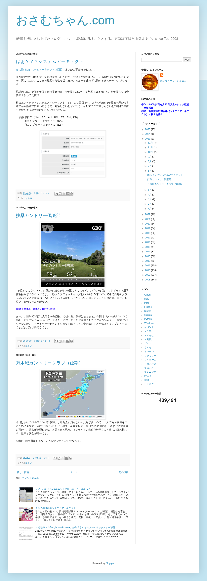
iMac (146, 303)
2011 (148, 265)
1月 (150, 208)
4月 (150, 194)
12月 (151, 142)
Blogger (110, 563)
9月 (150, 156)
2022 (148, 214)
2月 (150, 203)
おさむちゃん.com (65, 20)
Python (148, 319)
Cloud (147, 294)
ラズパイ (149, 367)
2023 (148, 138)
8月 (150, 161)
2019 (148, 228)
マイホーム (150, 359)
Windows (149, 323)
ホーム (73, 472)
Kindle (147, 311)
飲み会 (147, 376)
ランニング (150, 371)
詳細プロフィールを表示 (173, 81)
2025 (148, 129)
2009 (148, 274)
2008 (148, 279)
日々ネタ (149, 384)
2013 (148, 256)
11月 (151, 147)
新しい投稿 (23, 472)
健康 (146, 380)
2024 (148, 134)
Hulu (146, 298)
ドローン (149, 351)
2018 (148, 233)
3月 (150, 199)
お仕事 (147, 331)
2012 (148, 261)
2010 (148, 270)
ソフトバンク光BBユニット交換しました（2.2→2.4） (64, 488)
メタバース (150, 363)
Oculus (148, 315)
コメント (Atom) (30, 478)
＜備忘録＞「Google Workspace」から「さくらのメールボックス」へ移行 (75, 527)
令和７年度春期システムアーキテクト (55, 508)
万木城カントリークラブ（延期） (49, 362)
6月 (150, 170)
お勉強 (28, 198)
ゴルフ (28, 346)
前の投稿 (123, 472)
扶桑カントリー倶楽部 (38, 215)
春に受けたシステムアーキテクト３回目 (39, 69)
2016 (148, 242)
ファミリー (150, 355)
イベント (149, 327)
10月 (151, 152)
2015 (148, 247)
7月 (150, 166)
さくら (147, 347)
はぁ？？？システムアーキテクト (50, 61)
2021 (148, 219)
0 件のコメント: (42, 193)
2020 (148, 223)
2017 (148, 237)
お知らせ (149, 335)
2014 (148, 251)
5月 (150, 189)
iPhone (148, 307)
